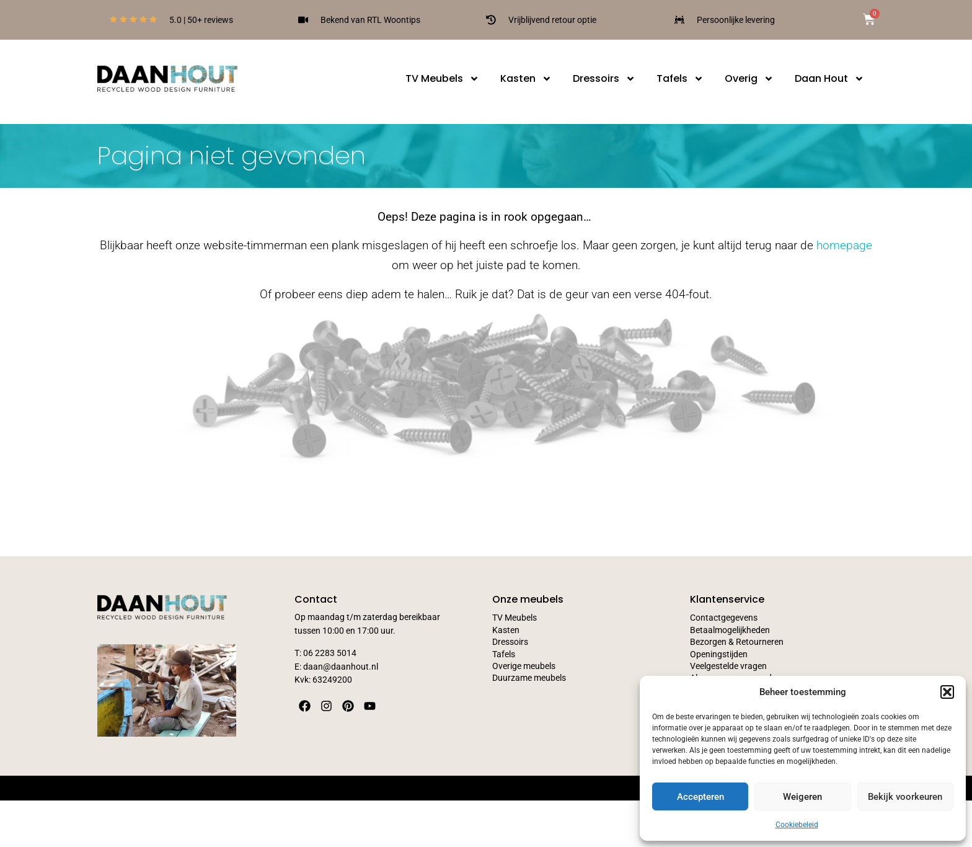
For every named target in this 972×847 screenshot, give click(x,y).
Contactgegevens (724, 618)
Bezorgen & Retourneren (737, 642)
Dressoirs (604, 79)
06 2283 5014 (329, 653)
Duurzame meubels (529, 678)
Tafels (680, 79)
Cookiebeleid (796, 824)
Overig (749, 79)
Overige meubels (523, 666)
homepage (844, 245)
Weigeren (802, 796)
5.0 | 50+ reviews (201, 20)
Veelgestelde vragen (728, 666)
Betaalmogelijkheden (730, 630)
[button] (947, 692)
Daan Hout (829, 79)
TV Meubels (442, 79)
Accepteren (700, 796)
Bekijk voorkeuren (905, 796)
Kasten (526, 79)
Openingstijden (719, 654)
